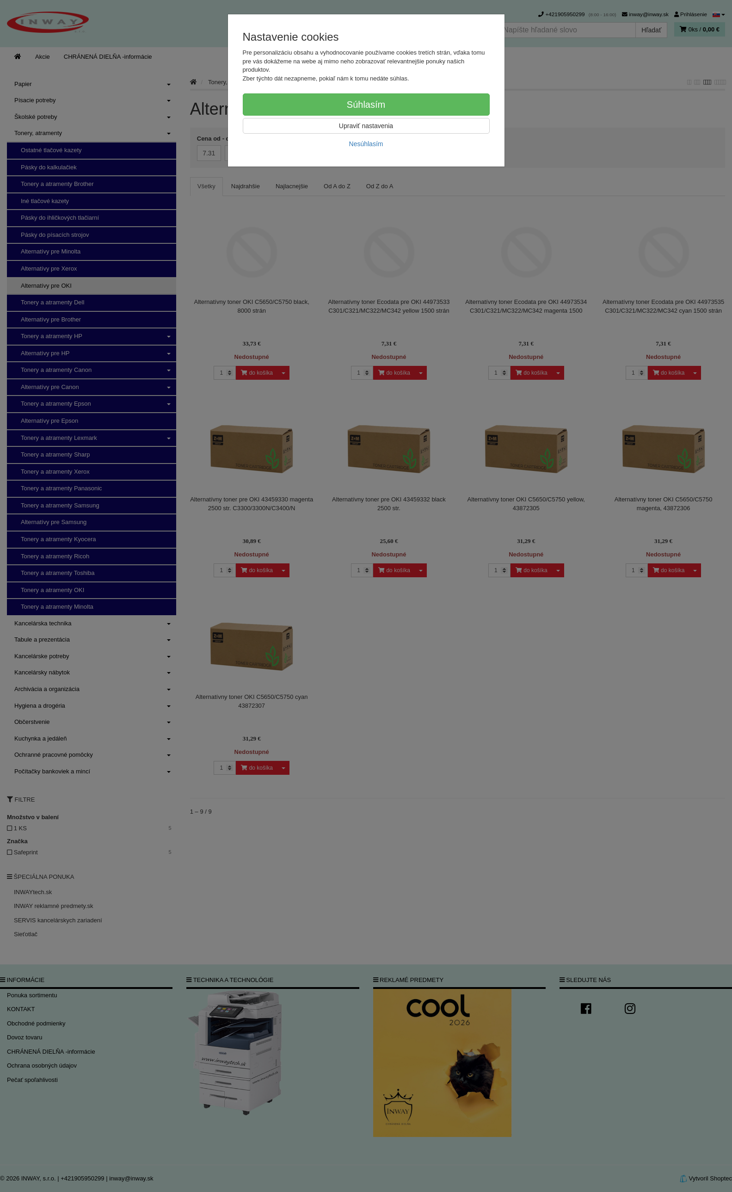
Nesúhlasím (366, 144)
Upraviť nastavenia (366, 126)
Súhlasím (366, 104)
